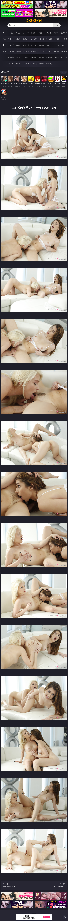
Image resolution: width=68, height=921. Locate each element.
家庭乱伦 (18, 58)
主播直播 (56, 39)
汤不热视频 (33, 64)
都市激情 (11, 58)
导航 (4, 64)
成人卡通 (26, 45)
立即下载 (46, 917)
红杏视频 (41, 64)
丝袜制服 (49, 39)
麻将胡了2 (41, 33)
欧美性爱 (34, 45)
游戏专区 (34, 33)
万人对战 (26, 33)
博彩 (4, 33)
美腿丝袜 (41, 51)
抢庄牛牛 (64, 33)
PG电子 (11, 33)
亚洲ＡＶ (11, 39)
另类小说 (49, 58)
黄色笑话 (56, 58)
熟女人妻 (41, 39)
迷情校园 (41, 58)
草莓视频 (26, 64)
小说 (4, 57)
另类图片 (64, 51)
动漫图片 (34, 51)
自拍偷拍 (18, 39)
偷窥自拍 (11, 51)
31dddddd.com (34, 20)
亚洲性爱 (11, 45)
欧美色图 (26, 51)
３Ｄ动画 (34, 39)
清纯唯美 (49, 51)
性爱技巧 (64, 58)
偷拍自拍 (18, 45)
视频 (4, 39)
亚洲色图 (18, 51)
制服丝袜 (41, 45)
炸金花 (49, 33)
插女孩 (11, 64)
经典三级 (49, 45)
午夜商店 (18, 64)
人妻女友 (26, 58)
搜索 (57, 25)
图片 (4, 51)
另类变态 (64, 45)
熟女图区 (56, 51)
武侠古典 (34, 58)
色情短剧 (49, 64)
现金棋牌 (56, 33)
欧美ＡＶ (26, 39)
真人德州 (18, 33)
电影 (4, 45)
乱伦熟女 (56, 45)
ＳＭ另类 (64, 39)
